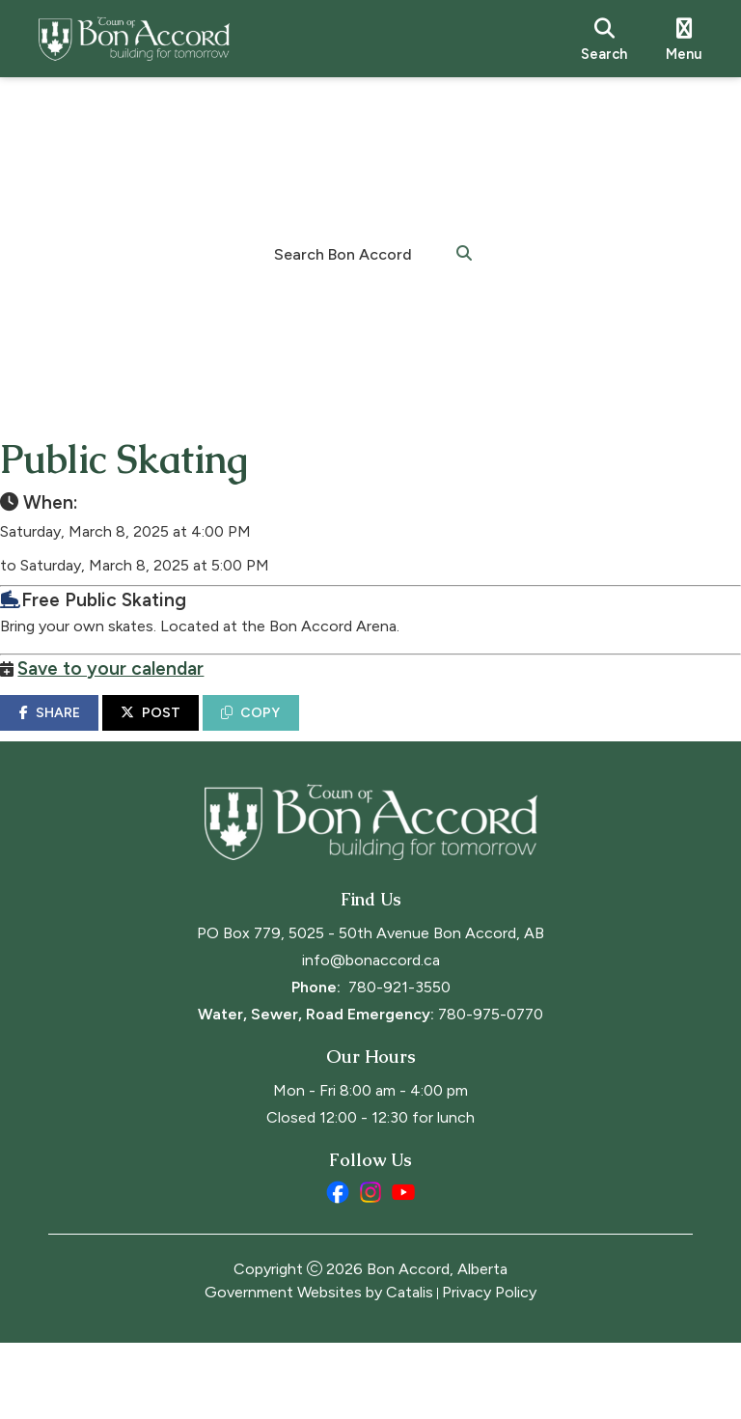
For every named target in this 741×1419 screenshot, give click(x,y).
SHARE (97, 732)
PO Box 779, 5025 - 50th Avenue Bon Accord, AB (370, 1009)
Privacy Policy (489, 1368)
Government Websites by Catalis (319, 1368)
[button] (464, 252)
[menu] (684, 39)
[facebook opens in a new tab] (337, 1268)
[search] (604, 39)
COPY (298, 732)
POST (199, 732)
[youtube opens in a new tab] (403, 1268)
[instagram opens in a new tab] (370, 1268)
